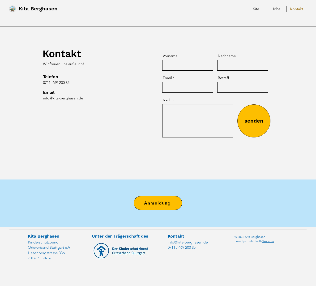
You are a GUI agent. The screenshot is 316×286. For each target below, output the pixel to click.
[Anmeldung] (158, 203)
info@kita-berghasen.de (188, 242)
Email (167, 78)
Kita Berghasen (38, 9)
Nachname (227, 56)
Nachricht (171, 100)
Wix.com (268, 241)
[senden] (253, 120)
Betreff (223, 78)
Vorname (170, 56)
